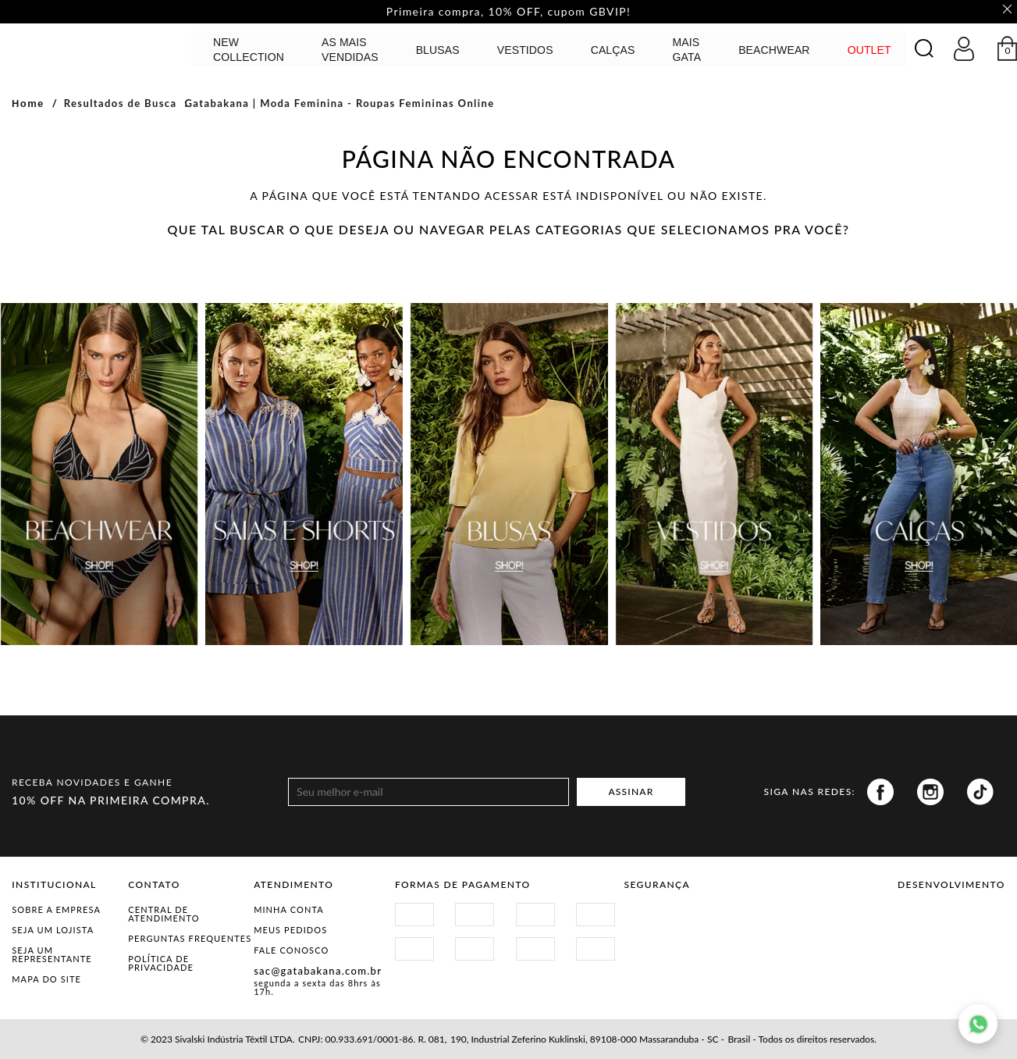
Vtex (924, 924)
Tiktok (980, 792)
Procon (755, 919)
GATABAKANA (97, 48)
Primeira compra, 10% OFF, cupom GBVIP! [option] (508, 11)
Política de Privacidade (161, 963)
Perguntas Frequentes (189, 938)
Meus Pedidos (290, 930)
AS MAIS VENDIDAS (350, 50)
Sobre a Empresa (56, 909)
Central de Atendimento (163, 913)
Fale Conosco (291, 950)
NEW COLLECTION (248, 50)
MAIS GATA (687, 50)
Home (28, 103)
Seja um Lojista (53, 930)
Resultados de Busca (120, 103)
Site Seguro (661, 919)
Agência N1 (978, 924)
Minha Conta (289, 909)
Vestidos (525, 50)
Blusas (438, 50)
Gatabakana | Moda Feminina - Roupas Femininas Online (339, 103)
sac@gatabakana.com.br (318, 971)
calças (613, 50)
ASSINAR (630, 792)
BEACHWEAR (774, 50)
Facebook (880, 792)
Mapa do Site (46, 979)
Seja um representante (52, 954)
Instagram (930, 792)
